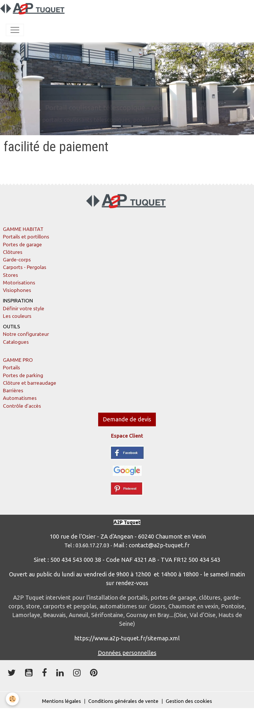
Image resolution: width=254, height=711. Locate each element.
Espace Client (127, 436)
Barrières (13, 390)
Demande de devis (127, 419)
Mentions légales (61, 701)
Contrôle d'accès (22, 406)
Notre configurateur (26, 334)
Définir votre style (23, 308)
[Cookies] (12, 698)
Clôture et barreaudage (29, 383)
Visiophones (17, 290)
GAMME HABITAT (23, 229)
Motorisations (19, 282)
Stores (10, 275)
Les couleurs (17, 316)
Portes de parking (23, 375)
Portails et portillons (26, 236)
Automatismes (20, 398)
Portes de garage (22, 244)
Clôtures (12, 252)
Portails (11, 367)
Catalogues (16, 342)
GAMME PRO (18, 360)
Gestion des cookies (189, 701)
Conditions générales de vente (123, 701)
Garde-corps (17, 259)
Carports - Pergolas (24, 267)
